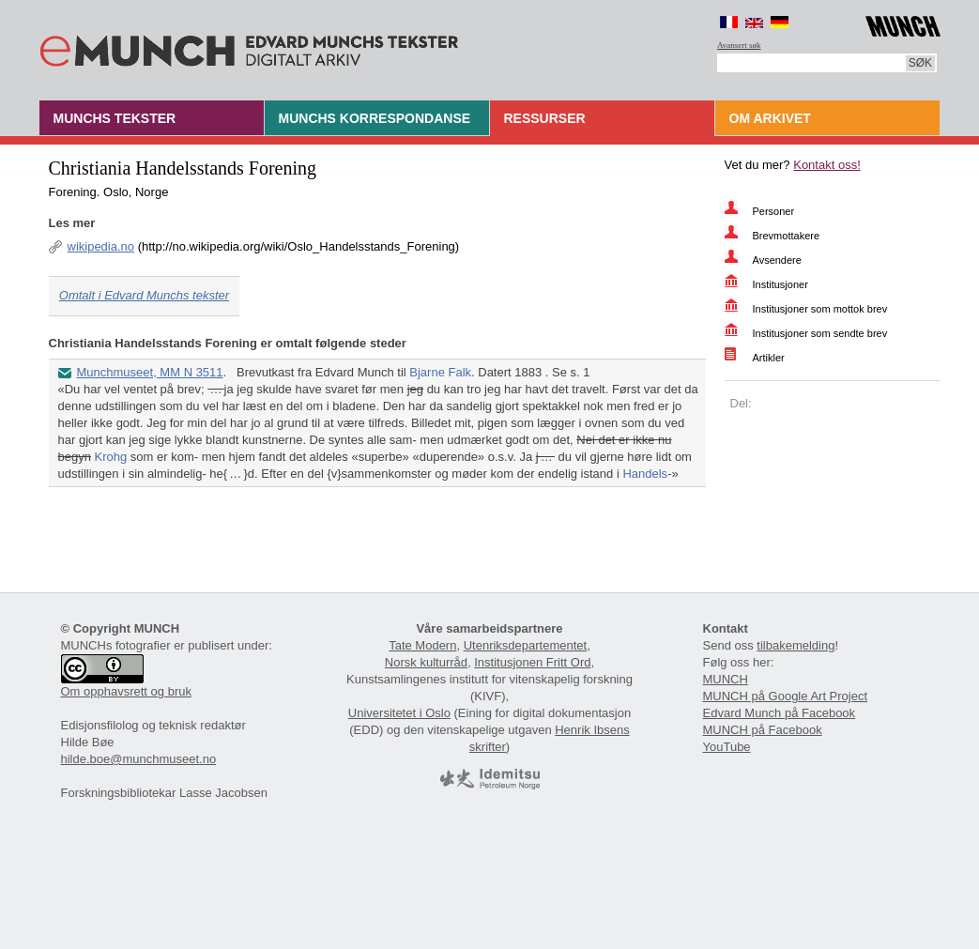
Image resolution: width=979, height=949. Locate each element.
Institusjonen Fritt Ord (532, 662)
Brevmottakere (786, 235)
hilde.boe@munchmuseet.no (139, 759)
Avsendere (777, 260)
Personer (774, 211)
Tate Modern (422, 645)
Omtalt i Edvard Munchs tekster (144, 295)
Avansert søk (739, 45)
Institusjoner (780, 284)
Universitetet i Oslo (399, 713)
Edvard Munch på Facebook (779, 713)
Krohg (111, 457)
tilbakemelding (795, 645)
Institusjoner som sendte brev (820, 333)
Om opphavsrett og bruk (126, 691)
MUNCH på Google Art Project (785, 696)
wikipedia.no (101, 246)
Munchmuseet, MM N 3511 (150, 372)
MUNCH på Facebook (762, 730)
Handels (644, 474)
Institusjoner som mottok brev (820, 308)
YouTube (727, 747)
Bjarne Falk (440, 372)
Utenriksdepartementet (526, 645)
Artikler (769, 357)
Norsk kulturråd (426, 662)
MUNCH (725, 679)
